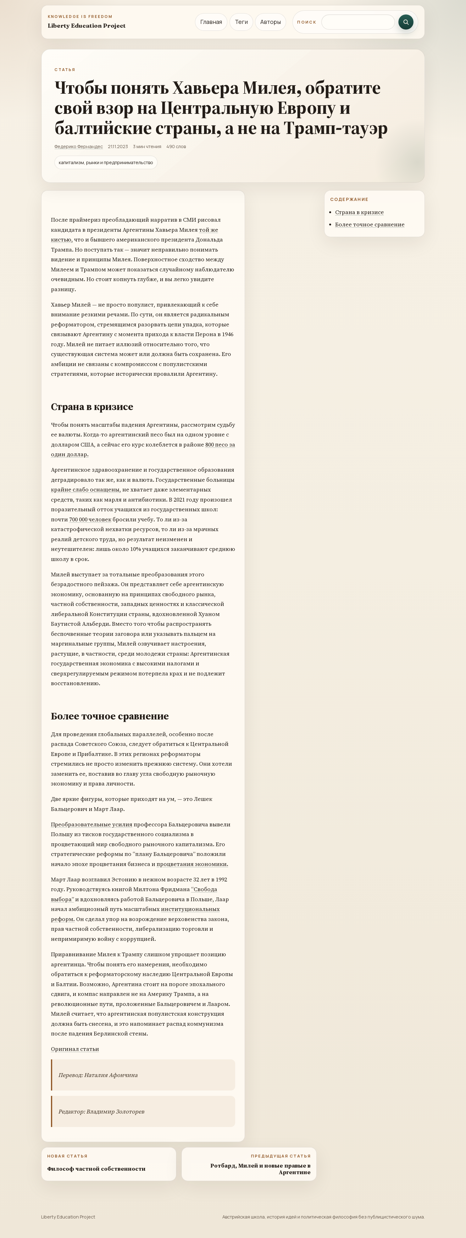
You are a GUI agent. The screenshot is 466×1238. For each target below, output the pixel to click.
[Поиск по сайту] (358, 22)
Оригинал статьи (75, 1049)
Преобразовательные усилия (91, 824)
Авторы (270, 21)
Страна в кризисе (359, 212)
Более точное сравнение (370, 224)
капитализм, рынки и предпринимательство (106, 162)
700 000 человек (90, 519)
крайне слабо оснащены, (86, 489)
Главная (211, 21)
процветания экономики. (192, 864)
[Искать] (405, 22)
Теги (241, 21)
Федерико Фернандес (78, 146)
